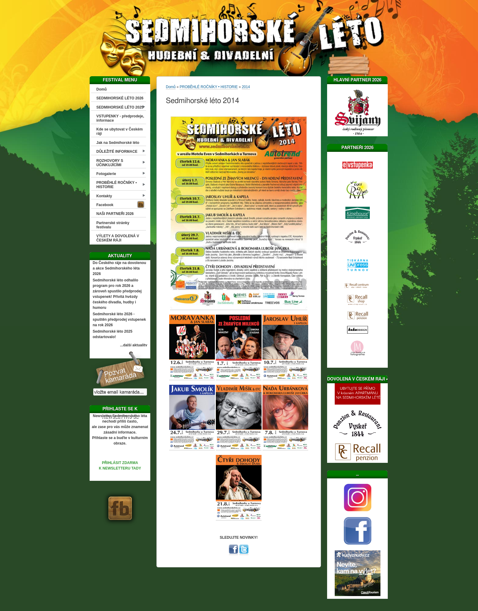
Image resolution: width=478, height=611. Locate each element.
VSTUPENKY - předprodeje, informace (120, 118)
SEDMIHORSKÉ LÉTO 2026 (120, 98)
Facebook (104, 205)
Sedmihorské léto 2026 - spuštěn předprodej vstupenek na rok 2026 (119, 319)
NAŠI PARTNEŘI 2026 (115, 214)
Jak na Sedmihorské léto (117, 143)
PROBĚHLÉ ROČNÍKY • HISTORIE (116, 184)
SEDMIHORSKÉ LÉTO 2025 (120, 107)
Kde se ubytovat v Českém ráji (119, 131)
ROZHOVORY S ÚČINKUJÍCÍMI (109, 163)
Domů (101, 89)
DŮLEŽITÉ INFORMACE (116, 151)
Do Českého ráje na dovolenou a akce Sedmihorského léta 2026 (119, 268)
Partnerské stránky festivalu (112, 225)
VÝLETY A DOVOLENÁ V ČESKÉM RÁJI (117, 238)
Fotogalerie (106, 174)
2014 (246, 87)
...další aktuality (133, 345)
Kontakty (104, 196)
